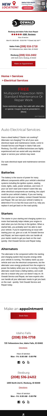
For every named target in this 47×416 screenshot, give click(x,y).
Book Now (23, 316)
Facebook (18, 362)
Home (5, 76)
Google (23, 362)
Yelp (28, 362)
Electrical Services (16, 80)
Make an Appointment (23, 64)
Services (17, 76)
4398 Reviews (29, 34)
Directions (23, 348)
